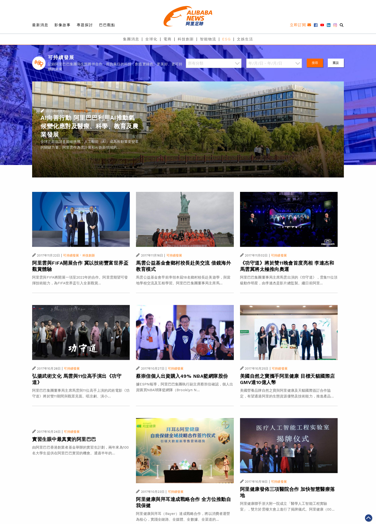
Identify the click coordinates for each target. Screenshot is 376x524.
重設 (336, 63)
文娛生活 (245, 39)
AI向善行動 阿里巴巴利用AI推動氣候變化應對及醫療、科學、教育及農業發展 (89, 126)
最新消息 (40, 25)
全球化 (151, 39)
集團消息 (131, 39)
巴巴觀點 (107, 25)
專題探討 (85, 25)
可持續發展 (80, 111)
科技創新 (186, 39)
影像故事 (62, 25)
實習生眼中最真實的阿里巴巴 (64, 439)
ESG (226, 39)
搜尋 (315, 63)
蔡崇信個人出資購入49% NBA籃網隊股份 (182, 376)
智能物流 (208, 39)
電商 (168, 39)
